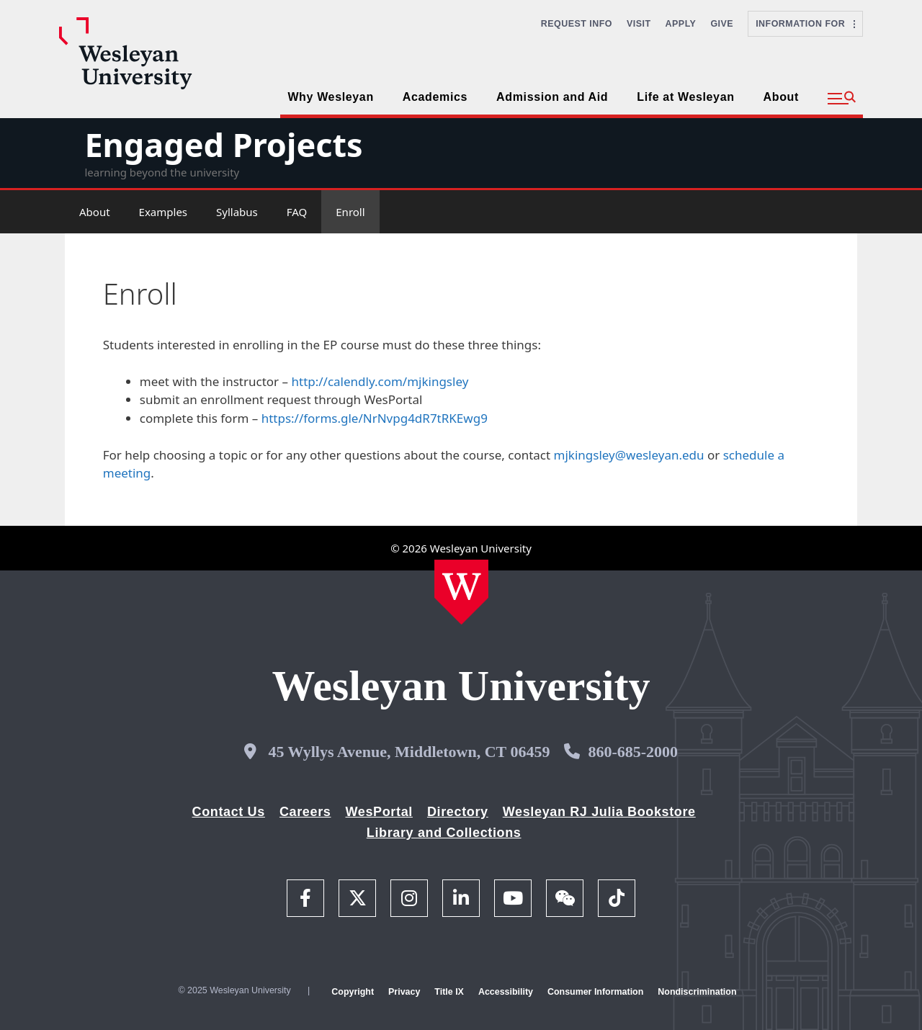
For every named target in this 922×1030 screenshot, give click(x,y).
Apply (681, 24)
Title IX (449, 992)
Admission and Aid (552, 97)
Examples (163, 212)
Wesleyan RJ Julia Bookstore (599, 812)
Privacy (404, 992)
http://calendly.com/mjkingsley (379, 381)
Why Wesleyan (330, 97)
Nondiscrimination (697, 992)
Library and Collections (444, 832)
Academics (435, 97)
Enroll (350, 212)
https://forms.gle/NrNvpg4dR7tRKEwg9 (374, 418)
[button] (841, 99)
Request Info (576, 24)
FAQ (297, 212)
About (781, 97)
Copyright (352, 992)
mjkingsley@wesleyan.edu (629, 455)
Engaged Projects (223, 144)
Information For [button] (805, 24)
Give (721, 24)
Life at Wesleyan (685, 97)
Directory (457, 812)
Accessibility (505, 992)
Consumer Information (595, 992)
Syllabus (237, 212)
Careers (305, 812)
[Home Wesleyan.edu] (461, 592)
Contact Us (228, 812)
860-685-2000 (633, 752)
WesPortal (378, 812)
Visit (639, 24)
